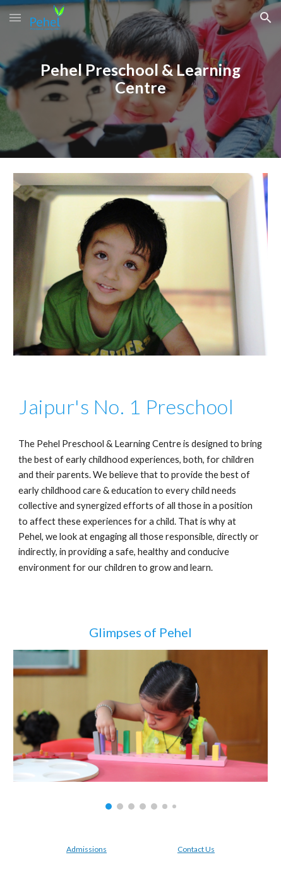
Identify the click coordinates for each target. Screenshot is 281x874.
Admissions (86, 849)
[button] (15, 17)
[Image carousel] (140, 730)
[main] (140, 79)
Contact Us (196, 849)
